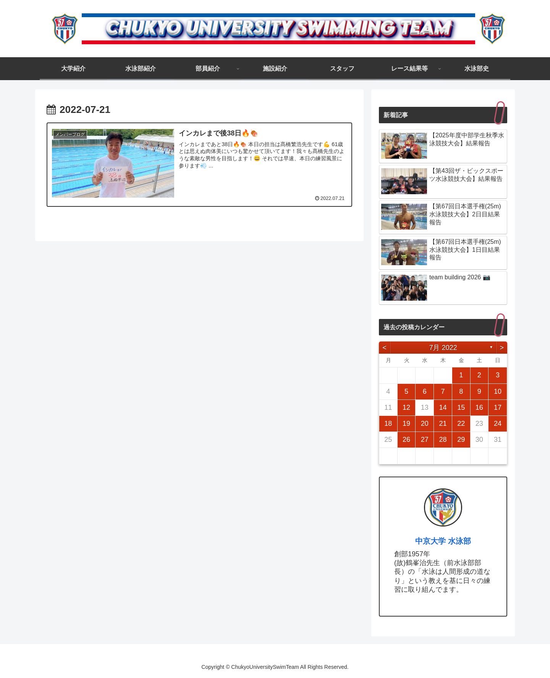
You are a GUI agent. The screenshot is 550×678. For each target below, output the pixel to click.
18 (388, 423)
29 (461, 439)
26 (406, 439)
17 (497, 407)
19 (406, 423)
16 (479, 407)
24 (497, 423)
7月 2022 (443, 347)
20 (425, 423)
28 (442, 439)
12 (406, 407)
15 (461, 407)
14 (442, 407)
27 (425, 439)
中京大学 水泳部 (443, 541)
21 (442, 423)
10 (497, 391)
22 (461, 423)
